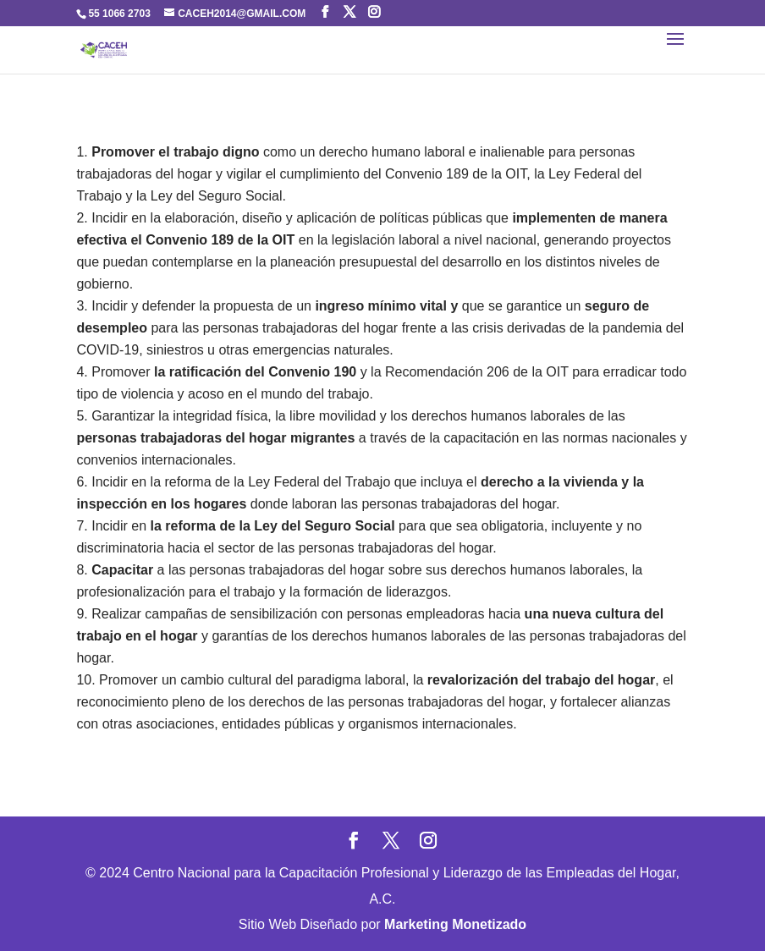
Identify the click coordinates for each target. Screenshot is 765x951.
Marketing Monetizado (455, 924)
